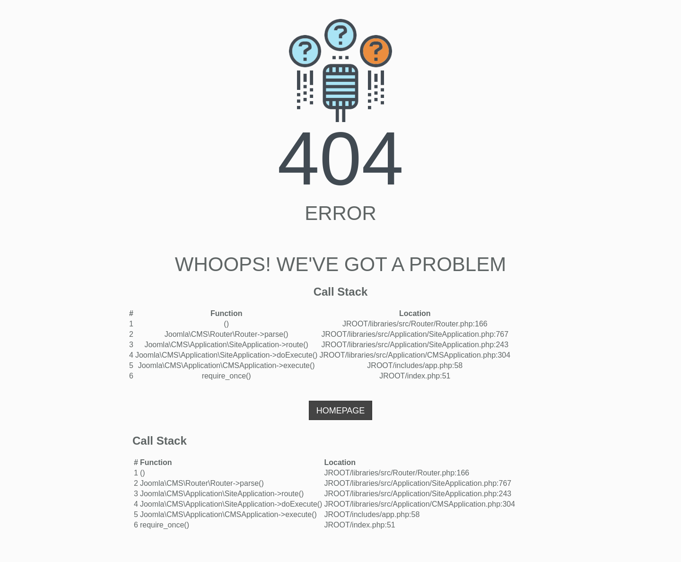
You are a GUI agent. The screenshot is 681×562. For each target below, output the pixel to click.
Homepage (340, 410)
